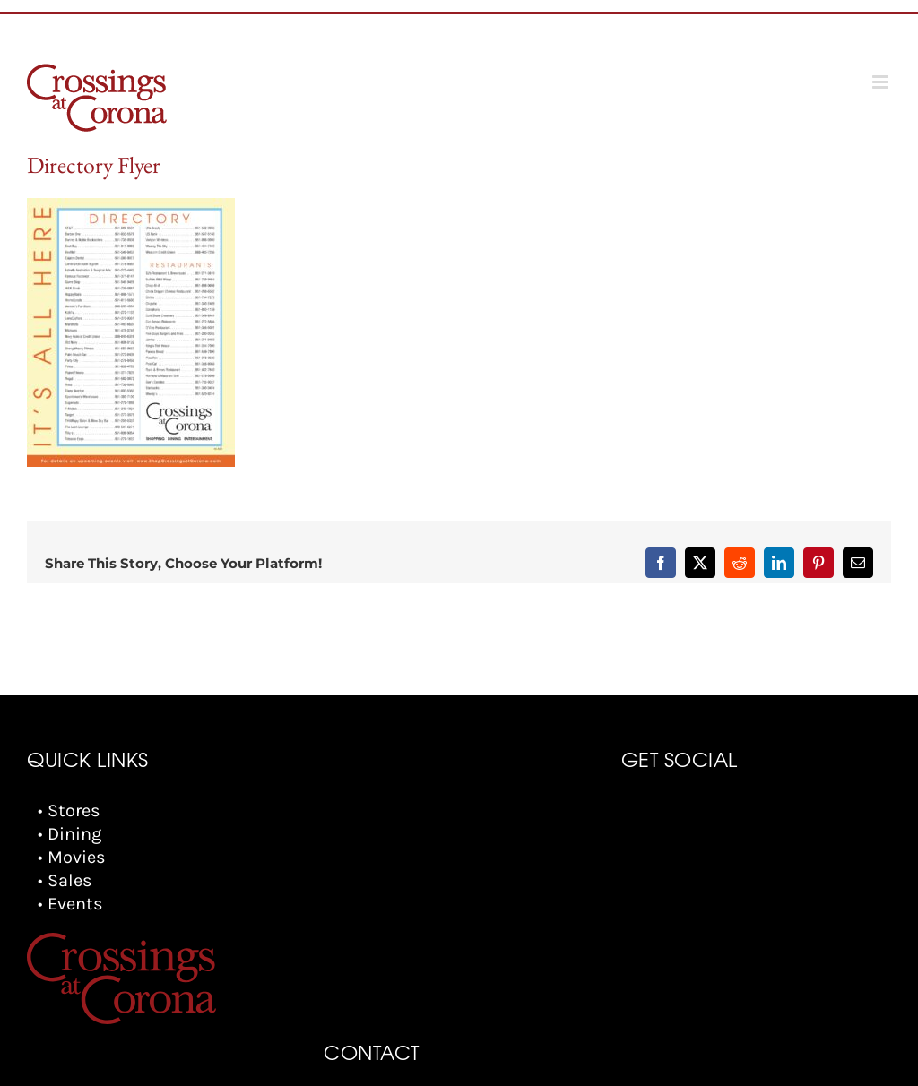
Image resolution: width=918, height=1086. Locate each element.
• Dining (69, 833)
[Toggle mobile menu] (881, 82)
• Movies (72, 857)
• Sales (65, 880)
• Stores (69, 810)
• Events (70, 903)
